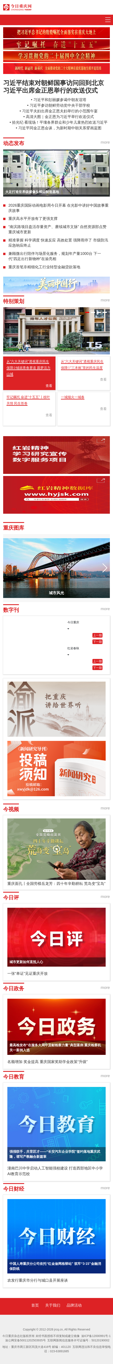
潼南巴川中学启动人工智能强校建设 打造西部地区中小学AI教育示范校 (55, 1171)
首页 (35, 1305)
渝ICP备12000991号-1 (96, 1336)
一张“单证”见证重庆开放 (27, 973)
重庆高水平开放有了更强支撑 (33, 219)
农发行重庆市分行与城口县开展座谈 (37, 1280)
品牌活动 (74, 1305)
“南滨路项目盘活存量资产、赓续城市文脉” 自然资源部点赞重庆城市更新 (57, 229)
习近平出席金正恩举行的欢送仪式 (50, 90)
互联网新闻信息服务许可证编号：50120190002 (78, 1340)
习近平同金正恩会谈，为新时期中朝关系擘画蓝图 (59, 128)
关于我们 (52, 1305)
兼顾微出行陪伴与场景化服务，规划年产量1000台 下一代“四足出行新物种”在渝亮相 (54, 256)
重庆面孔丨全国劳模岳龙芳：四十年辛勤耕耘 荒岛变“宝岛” (56, 884)
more (105, 142)
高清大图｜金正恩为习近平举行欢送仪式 (60, 117)
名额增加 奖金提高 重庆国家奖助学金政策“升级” (47, 1062)
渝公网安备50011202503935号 (25, 1340)
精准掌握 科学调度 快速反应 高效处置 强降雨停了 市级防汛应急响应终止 (58, 243)
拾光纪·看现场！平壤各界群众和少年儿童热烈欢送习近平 (60, 122)
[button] (81, 154)
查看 (49, 386)
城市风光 (56, 593)
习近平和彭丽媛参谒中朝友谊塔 (59, 100)
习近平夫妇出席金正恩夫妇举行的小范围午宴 (60, 111)
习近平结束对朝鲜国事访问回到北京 (53, 82)
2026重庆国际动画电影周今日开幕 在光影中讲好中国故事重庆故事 (58, 208)
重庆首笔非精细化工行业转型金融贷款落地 (44, 267)
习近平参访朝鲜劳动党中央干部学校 (60, 105)
